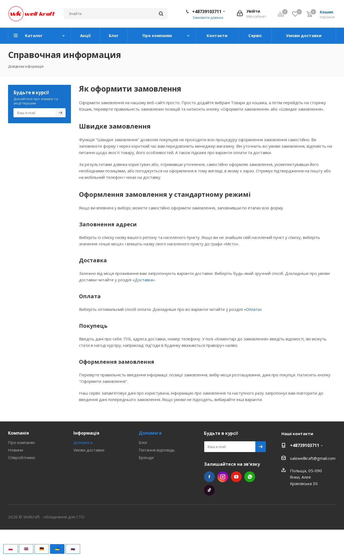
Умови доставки (88, 450)
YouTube (236, 476)
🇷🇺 (73, 548)
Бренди (146, 457)
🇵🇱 (10, 548)
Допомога (82, 442)
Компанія (18, 433)
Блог (143, 442)
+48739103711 (206, 11)
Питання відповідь (157, 450)
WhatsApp (249, 476)
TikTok (209, 490)
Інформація (86, 433)
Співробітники (21, 457)
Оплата (253, 309)
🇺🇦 (57, 548)
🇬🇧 (26, 548)
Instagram (222, 476)
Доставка (144, 279)
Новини (15, 450)
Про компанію (21, 442)
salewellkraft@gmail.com (312, 458)
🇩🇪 (42, 548)
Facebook (209, 476)
